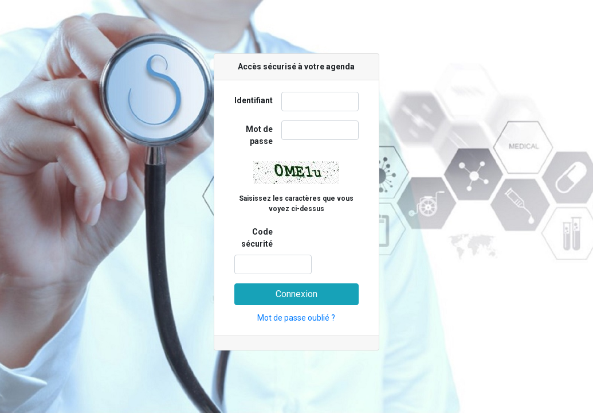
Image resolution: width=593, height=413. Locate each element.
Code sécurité (257, 237)
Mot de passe (259, 135)
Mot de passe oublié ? (296, 317)
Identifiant (253, 100)
